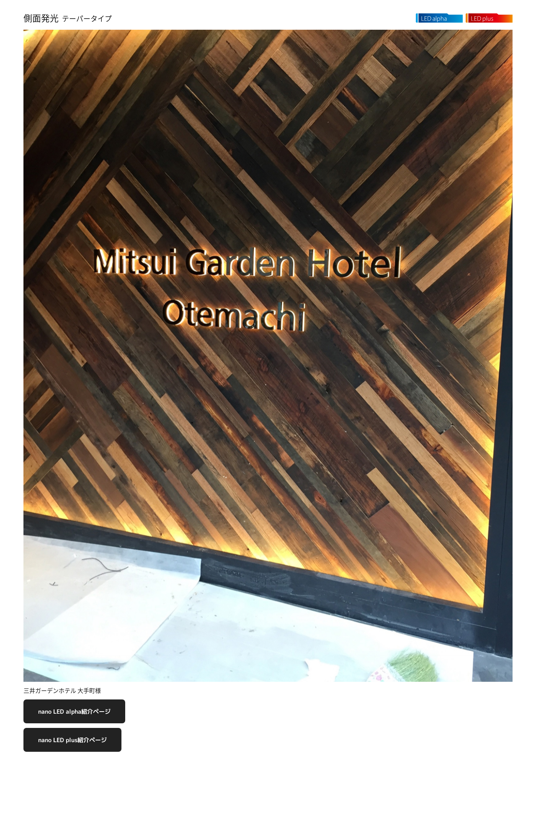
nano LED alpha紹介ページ (74, 711)
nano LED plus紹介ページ (72, 740)
